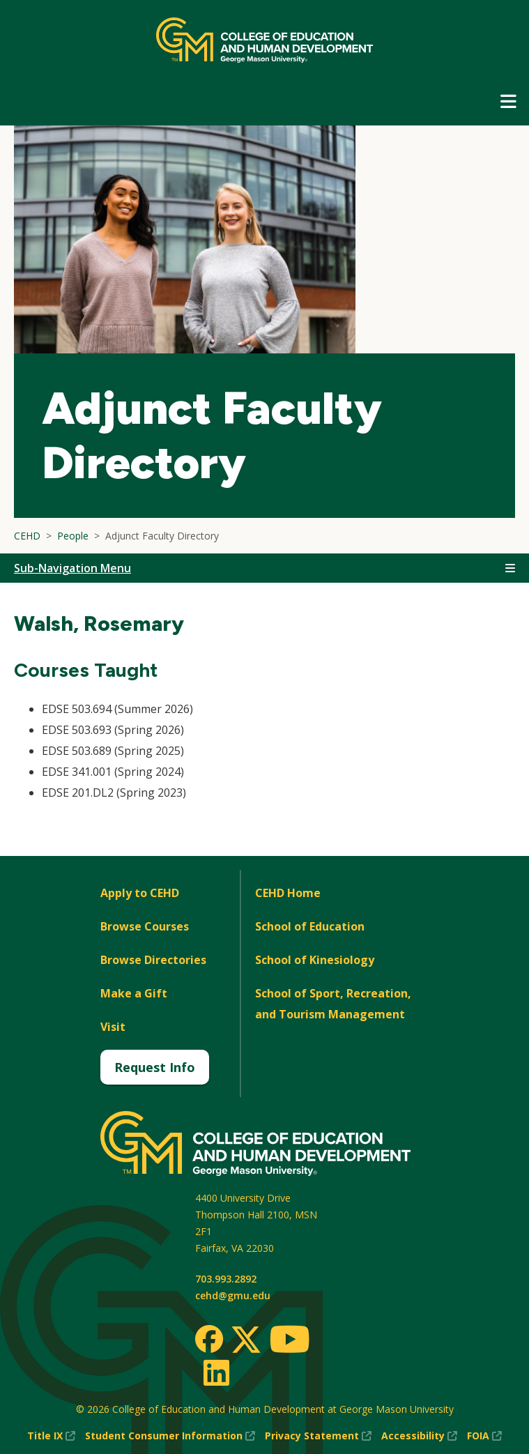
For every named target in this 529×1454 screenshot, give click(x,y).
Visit (112, 1026)
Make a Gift (133, 993)
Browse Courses (144, 926)
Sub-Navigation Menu (72, 568)
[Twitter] (246, 1340)
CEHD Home (288, 893)
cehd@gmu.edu (232, 1295)
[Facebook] (209, 1339)
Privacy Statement (318, 1436)
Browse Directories (153, 959)
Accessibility (419, 1436)
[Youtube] (289, 1341)
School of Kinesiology (314, 959)
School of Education (310, 926)
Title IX (51, 1436)
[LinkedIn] (215, 1372)
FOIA (484, 1436)
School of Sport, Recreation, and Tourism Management (333, 1004)
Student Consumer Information (170, 1436)
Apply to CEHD (139, 893)
